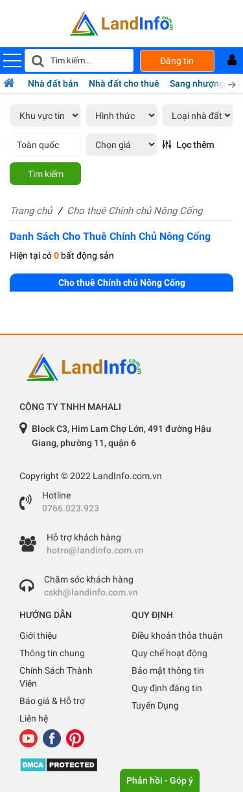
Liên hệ (33, 718)
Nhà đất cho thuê (124, 83)
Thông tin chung (52, 653)
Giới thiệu (38, 635)
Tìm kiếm (46, 174)
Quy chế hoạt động (169, 653)
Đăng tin (177, 61)
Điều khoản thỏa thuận (177, 635)
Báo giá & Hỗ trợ (52, 701)
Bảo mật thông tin (168, 670)
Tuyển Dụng (155, 705)
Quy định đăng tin (167, 688)
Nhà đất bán (53, 83)
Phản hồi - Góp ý (159, 780)
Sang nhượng (197, 83)
